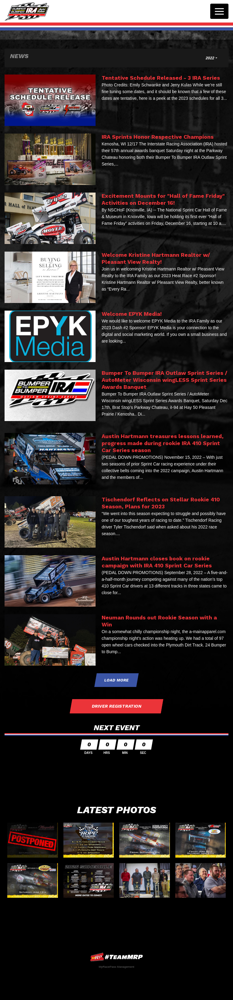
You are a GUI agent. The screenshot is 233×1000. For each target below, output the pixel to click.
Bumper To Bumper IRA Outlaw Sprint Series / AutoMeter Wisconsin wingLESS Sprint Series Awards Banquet (164, 380)
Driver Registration (116, 706)
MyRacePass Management (116, 966)
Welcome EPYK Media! (132, 314)
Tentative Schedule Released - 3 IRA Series (161, 78)
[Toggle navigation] (219, 11)
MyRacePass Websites (116, 957)
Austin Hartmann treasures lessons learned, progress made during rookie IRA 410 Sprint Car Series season (163, 443)
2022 (210, 58)
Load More (116, 680)
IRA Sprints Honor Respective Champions (158, 137)
